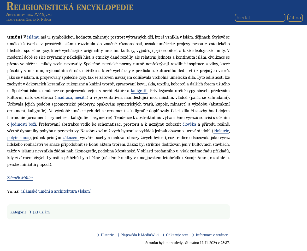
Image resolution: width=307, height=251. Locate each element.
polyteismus (18, 137)
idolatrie (221, 131)
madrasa (64, 97)
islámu (33, 37)
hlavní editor (15, 19)
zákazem (71, 137)
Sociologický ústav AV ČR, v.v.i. (29, 14)
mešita (81, 97)
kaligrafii (139, 90)
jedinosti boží (23, 124)
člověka (189, 124)
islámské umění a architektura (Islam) (56, 191)
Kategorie (18, 212)
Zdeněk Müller (20, 177)
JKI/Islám (41, 212)
